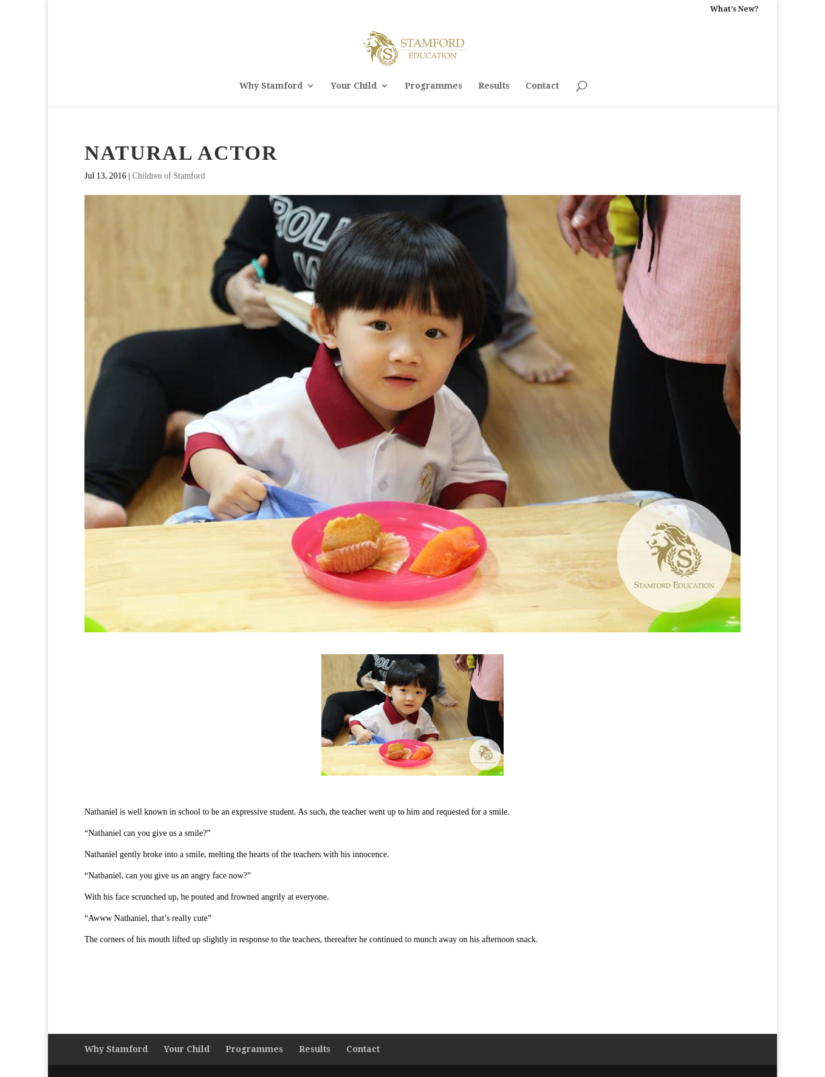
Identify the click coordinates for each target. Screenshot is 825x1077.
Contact (542, 86)
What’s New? (734, 9)
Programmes (433, 86)
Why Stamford (271, 86)
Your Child (353, 86)
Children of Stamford (168, 175)
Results (494, 86)
